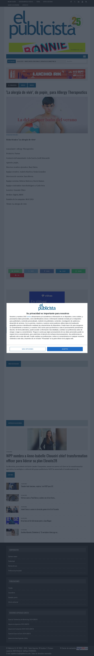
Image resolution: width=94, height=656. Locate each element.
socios (29, 316)
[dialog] (47, 328)
